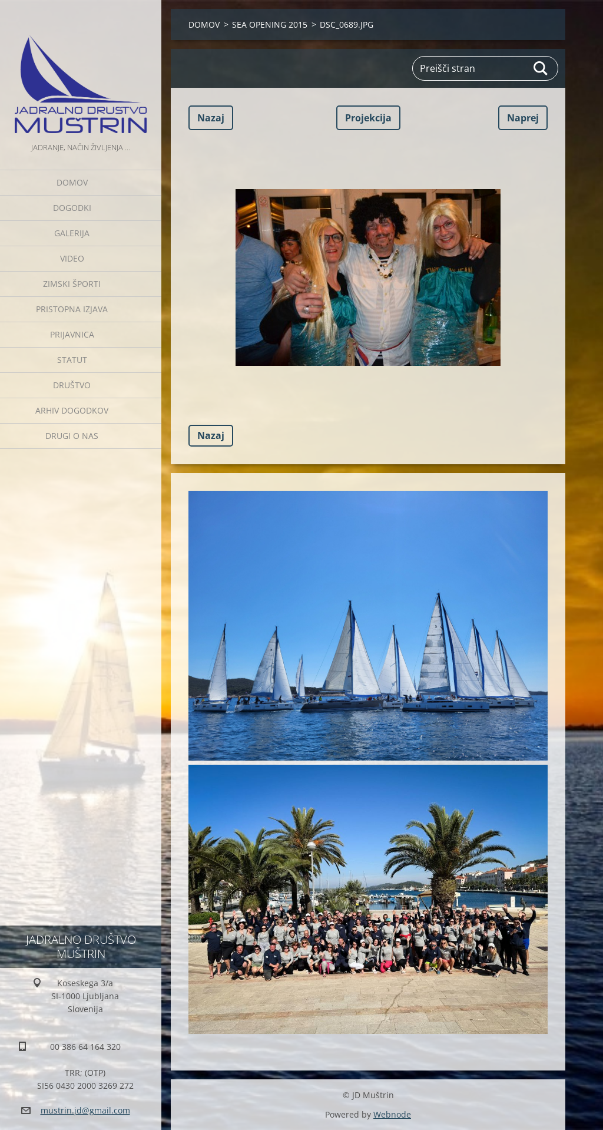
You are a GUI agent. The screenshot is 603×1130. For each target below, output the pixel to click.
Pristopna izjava (72, 309)
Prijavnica (72, 334)
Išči (541, 68)
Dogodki (72, 207)
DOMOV (72, 182)
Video (72, 258)
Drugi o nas (71, 435)
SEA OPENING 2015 (269, 24)
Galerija (72, 233)
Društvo (72, 385)
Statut (72, 359)
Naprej (523, 117)
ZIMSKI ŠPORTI (72, 283)
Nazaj (210, 117)
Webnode (392, 1114)
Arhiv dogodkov (71, 410)
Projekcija (368, 117)
